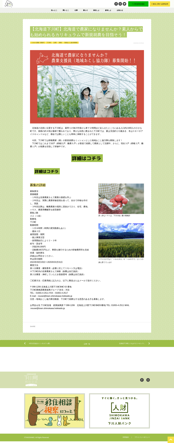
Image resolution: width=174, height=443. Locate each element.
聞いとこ (66, 10)
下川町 (49, 42)
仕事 (76, 10)
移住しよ (96, 10)
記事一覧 (87, 345)
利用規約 (126, 439)
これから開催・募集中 (37, 42)
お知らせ (120, 10)
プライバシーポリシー (142, 439)
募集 (60, 42)
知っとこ (54, 10)
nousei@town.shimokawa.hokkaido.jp (55, 296)
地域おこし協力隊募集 (71, 42)
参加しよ (108, 10)
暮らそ (85, 10)
